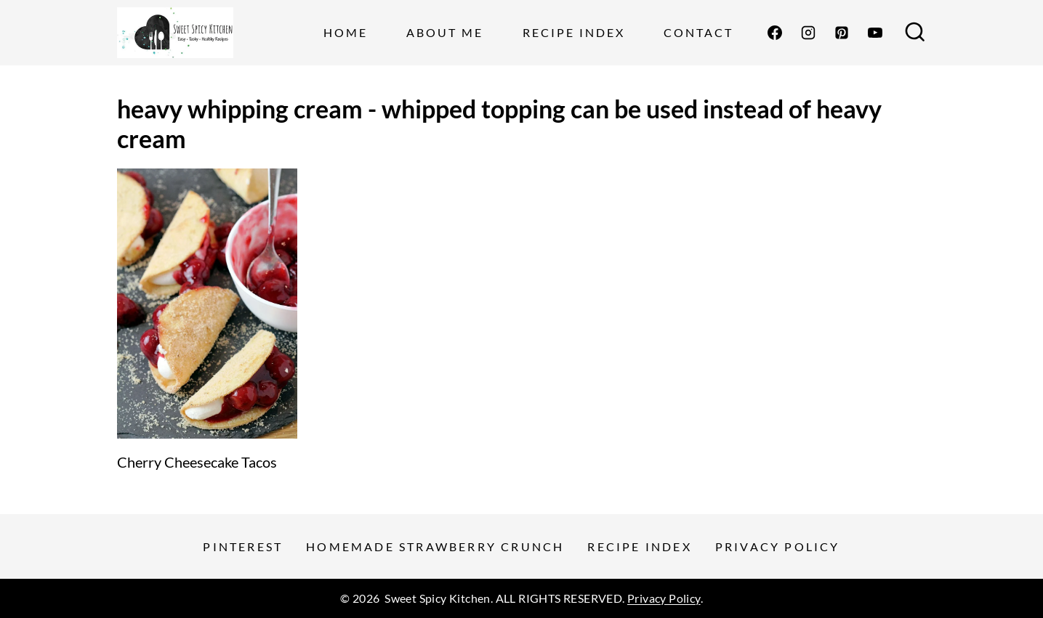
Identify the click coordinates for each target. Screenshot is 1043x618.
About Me (444, 32)
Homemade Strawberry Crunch (435, 546)
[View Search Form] (915, 32)
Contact (698, 32)
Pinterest (243, 546)
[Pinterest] (841, 32)
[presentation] (207, 303)
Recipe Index (574, 32)
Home (345, 32)
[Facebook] (774, 32)
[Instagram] (808, 32)
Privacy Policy (777, 546)
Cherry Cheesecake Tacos (197, 462)
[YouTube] (875, 32)
